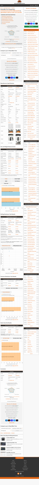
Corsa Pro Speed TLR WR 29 (32, 89)
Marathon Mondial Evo (31, 322)
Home (2, 5)
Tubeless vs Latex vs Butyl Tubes (33, 73)
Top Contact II (30, 309)
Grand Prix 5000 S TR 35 (31, 144)
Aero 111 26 (29, 131)
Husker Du (29, 342)
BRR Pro (25, 460)
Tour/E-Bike (13, 466)
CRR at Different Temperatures (32, 42)
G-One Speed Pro (30, 210)
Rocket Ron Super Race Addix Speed (32, 260)
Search (32, 5)
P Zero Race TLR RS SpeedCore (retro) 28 (31, 113)
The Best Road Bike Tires (31, 31)
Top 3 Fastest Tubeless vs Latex (32, 53)
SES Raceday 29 (30, 106)
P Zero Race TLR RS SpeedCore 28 (30, 127)
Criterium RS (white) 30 (31, 129)
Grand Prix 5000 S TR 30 (31, 115)
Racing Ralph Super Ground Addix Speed (32, 233)
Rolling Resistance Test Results (7, 19)
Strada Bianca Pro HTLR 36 (32, 182)
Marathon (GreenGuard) (31, 300)
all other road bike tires (15, 39)
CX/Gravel (13, 465)
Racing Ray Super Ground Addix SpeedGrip (31, 249)
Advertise (25, 466)
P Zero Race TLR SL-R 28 (31, 103)
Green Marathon (30, 307)
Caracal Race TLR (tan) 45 (32, 177)
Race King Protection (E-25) (32, 225)
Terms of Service (25, 468)
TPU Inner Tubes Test (31, 33)
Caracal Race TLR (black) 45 (32, 193)
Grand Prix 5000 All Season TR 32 (32, 196)
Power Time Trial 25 (31, 133)
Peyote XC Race (30, 263)
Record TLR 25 (30, 94)
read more (13, 48)
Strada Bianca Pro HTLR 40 (32, 163)
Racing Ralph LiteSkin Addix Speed (32, 252)
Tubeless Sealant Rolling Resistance (33, 71)
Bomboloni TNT (30, 346)
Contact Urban (30, 286)
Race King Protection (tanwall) (31, 255)
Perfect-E (29, 324)
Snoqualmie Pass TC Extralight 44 (31, 152)
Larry (28, 339)
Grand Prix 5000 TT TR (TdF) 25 (32, 101)
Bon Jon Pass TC (30, 277)
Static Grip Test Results (6, 22)
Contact (25, 465)
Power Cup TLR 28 (30, 122)
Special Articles (13, 469)
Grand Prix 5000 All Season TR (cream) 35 (32, 170)
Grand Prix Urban (30, 279)
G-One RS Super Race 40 (32, 191)
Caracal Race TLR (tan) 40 (32, 154)
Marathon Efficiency (31, 288)
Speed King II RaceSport (31, 235)
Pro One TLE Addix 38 (31, 161)
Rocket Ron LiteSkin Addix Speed (32, 219)
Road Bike (13, 462)
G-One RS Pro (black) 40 (31, 179)
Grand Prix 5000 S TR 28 (31, 110)
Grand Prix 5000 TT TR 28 (31, 98)
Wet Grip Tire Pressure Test (32, 35)
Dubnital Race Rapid (31, 246)
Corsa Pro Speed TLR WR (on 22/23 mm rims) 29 (32, 92)
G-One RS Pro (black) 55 (31, 244)
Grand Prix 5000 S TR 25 (31, 117)
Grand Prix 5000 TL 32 (31, 189)
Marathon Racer (30, 315)
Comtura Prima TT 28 (31, 108)
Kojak (28, 316)
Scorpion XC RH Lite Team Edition (31, 216)
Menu (37, 5)
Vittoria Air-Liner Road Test (32, 60)
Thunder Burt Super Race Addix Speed (31, 223)
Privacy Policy (25, 469)
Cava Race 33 (30, 165)
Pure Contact (30, 304)
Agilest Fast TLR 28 (30, 119)
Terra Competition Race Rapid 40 (31, 199)
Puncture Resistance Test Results (7, 20)
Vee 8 (28, 337)
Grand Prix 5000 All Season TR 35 (32, 175)
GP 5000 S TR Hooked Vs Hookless (33, 46)
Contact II (29, 313)
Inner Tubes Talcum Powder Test (32, 37)
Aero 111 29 (29, 124)
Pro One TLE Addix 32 (31, 187)
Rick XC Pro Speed (30, 230)
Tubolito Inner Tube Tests (31, 66)
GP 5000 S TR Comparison (31, 51)
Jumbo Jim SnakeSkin (31, 333)
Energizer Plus (30, 302)
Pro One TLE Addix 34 (31, 172)
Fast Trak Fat (29, 335)
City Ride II (29, 318)
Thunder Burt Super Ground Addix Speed (32, 213)
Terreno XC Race (30, 237)
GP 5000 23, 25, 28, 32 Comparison (33, 69)
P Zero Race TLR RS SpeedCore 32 (31, 149)
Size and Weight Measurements (7, 17)
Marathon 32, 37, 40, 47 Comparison (33, 75)
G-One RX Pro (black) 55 (31, 242)
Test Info (25, 462)
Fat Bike (13, 468)
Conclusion (4, 23)
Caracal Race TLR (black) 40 (32, 167)
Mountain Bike (13, 463)
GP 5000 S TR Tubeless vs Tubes (32, 49)
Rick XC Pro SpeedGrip (31, 239)
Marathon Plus (30, 320)
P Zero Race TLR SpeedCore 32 (32, 185)
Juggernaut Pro (30, 351)
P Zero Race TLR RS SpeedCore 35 (31, 157)
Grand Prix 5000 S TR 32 (31, 146)
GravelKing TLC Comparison (32, 62)
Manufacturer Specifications (7, 16)
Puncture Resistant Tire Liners (32, 40)
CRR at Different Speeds (31, 57)
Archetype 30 (30, 96)
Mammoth (29, 348)
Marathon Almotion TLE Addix (31, 294)
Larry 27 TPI (29, 344)
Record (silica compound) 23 (32, 135)
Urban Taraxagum (30, 311)
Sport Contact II (30, 298)
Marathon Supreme (30, 290)
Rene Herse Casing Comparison (33, 55)
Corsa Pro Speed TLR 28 (31, 87)
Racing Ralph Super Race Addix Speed (31, 267)
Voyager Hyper (30, 284)
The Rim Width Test (31, 64)
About (25, 463)
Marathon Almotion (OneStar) (31, 282)
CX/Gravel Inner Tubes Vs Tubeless (33, 44)
